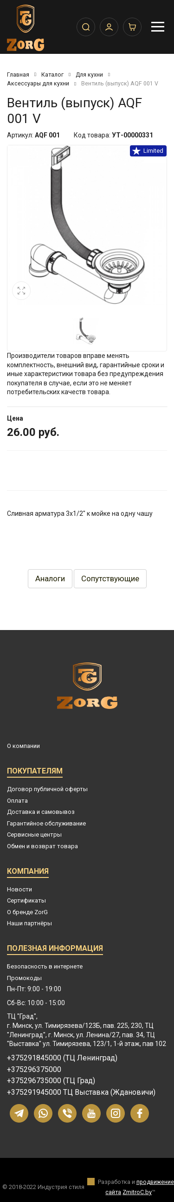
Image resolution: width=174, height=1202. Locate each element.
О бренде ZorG (27, 912)
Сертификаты (26, 900)
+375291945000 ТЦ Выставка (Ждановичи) (81, 1092)
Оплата (17, 800)
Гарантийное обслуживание (46, 823)
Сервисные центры (34, 834)
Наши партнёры (29, 923)
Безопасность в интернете (45, 966)
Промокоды (24, 978)
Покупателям (35, 772)
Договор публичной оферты (47, 789)
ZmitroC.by (137, 1192)
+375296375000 (34, 1070)
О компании (23, 745)
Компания (28, 872)
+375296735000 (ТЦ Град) (51, 1081)
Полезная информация (55, 949)
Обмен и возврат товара (42, 846)
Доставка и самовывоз (41, 811)
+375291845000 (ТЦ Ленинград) (62, 1058)
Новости (19, 889)
